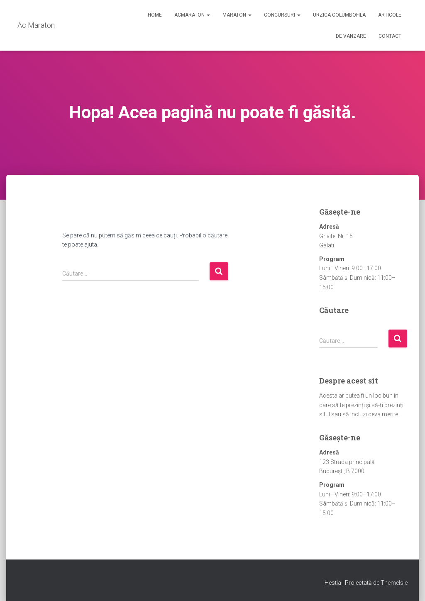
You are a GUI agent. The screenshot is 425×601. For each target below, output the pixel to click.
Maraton (237, 15)
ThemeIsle (394, 582)
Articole (389, 15)
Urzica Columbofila (339, 15)
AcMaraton (192, 15)
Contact (390, 36)
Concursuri (282, 15)
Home (155, 15)
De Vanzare (351, 36)
